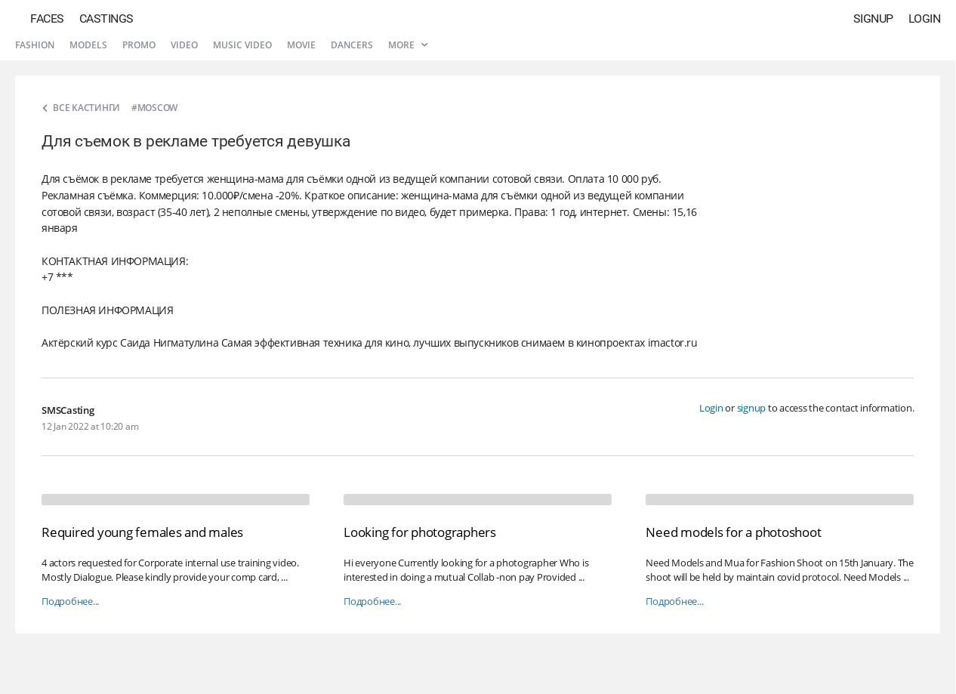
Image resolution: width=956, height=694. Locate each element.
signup (751, 408)
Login (924, 18)
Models (88, 45)
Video (184, 45)
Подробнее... (70, 601)
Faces (47, 18)
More (407, 45)
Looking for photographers (420, 532)
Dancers (352, 45)
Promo (139, 45)
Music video (242, 45)
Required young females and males (142, 532)
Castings (106, 18)
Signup (873, 18)
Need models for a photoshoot (733, 532)
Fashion (34, 45)
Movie (301, 45)
